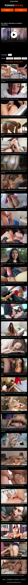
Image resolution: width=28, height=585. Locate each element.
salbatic (24, 58)
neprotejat (9, 58)
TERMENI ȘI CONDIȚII (13, 579)
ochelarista (17, 58)
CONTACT (23, 579)
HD (10, 55)
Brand (14, 5)
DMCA (4, 579)
